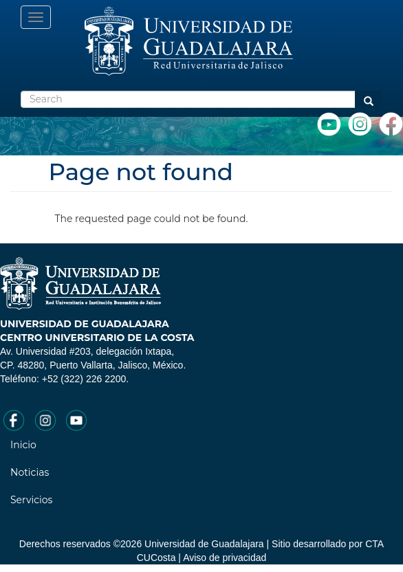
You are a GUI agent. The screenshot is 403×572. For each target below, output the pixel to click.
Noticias (29, 472)
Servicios (31, 500)
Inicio (23, 445)
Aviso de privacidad (224, 557)
